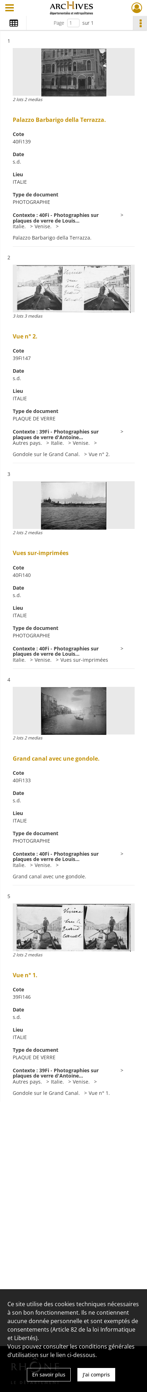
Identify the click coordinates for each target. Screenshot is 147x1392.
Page (59, 22)
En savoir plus (48, 1374)
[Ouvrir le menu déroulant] (9, 8)
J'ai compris (96, 1374)
